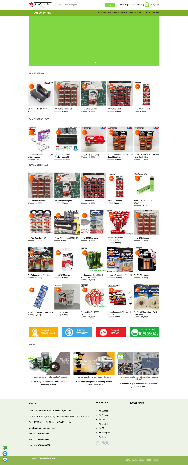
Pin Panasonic (104, 415)
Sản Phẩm (112, 13)
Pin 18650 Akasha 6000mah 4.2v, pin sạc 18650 (92, 276)
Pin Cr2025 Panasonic (142, 238)
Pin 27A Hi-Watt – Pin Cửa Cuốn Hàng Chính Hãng (120, 156)
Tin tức (148, 13)
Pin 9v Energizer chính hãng (39, 275)
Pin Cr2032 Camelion (89, 238)
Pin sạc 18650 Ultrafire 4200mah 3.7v (116, 239)
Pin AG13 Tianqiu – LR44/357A (40, 312)
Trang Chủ (102, 13)
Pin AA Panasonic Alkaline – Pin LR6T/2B (120, 313)
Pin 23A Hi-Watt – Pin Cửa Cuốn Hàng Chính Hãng (146, 156)
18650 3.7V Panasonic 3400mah (143, 202)
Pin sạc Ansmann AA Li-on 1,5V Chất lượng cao (40, 156)
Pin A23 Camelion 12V (37, 238)
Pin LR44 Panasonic (142, 109)
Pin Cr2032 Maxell (114, 109)
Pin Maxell (103, 424)
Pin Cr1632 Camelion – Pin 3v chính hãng (146, 313)
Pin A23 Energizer (61, 312)
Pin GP (101, 428)
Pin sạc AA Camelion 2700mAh (119, 275)
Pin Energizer (104, 433)
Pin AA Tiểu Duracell (142, 275)
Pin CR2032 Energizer (89, 109)
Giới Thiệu (122, 13)
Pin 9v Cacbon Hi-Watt (90, 155)
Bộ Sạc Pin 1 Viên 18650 (37, 109)
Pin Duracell (103, 411)
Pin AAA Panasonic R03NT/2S (66, 238)
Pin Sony (102, 437)
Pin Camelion (104, 419)
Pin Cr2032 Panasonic (63, 109)
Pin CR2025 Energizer (63, 275)
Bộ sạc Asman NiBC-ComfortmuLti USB (62, 156)
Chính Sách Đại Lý (135, 13)
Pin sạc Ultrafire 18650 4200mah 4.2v (90, 313)
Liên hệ (156, 13)
